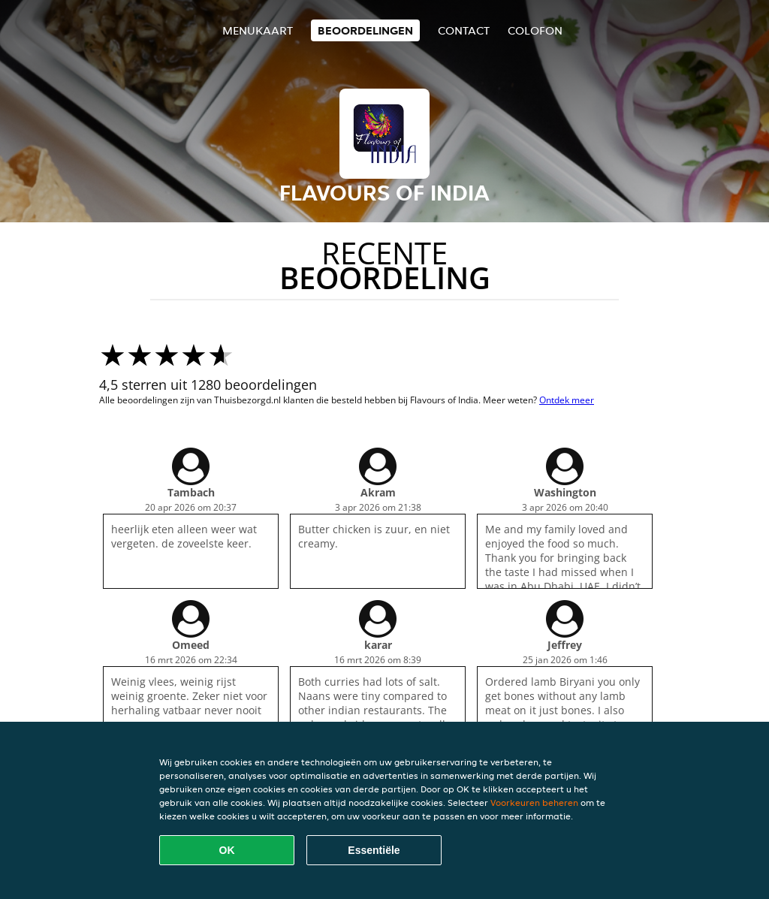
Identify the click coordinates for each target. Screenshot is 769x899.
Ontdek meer (566, 400)
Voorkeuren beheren (534, 802)
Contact (464, 30)
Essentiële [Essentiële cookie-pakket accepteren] (374, 850)
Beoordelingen (365, 30)
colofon (535, 30)
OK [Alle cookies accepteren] (227, 850)
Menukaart (257, 30)
